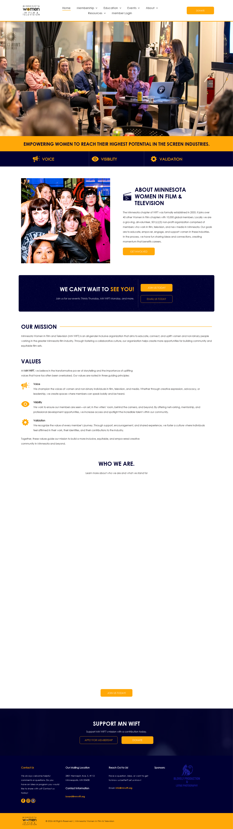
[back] (6, 79)
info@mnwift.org (124, 787)
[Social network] (33, 801)
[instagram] (28, 801)
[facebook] (23, 801)
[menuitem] (66, 7)
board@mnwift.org (75, 796)
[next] (227, 79)
